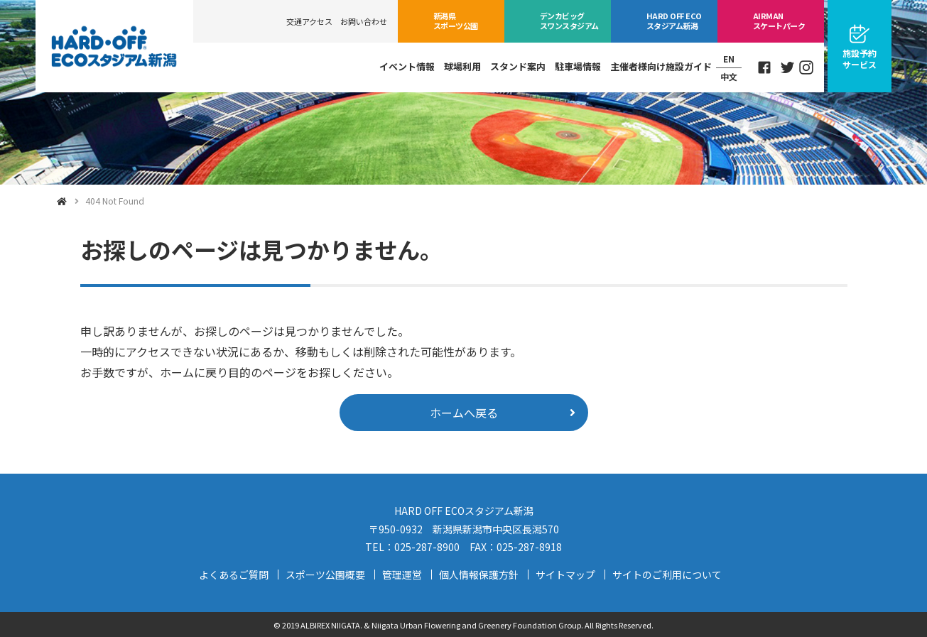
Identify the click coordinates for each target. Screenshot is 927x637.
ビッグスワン (569, 20)
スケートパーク (779, 20)
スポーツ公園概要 (325, 574)
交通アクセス (309, 21)
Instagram (806, 67)
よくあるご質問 (234, 574)
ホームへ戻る (464, 412)
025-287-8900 (427, 547)
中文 (728, 76)
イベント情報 (407, 66)
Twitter (788, 67)
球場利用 (462, 66)
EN (728, 59)
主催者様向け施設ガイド (661, 66)
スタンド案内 (518, 66)
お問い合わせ (363, 21)
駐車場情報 (578, 66)
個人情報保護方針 (479, 574)
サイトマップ (565, 574)
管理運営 (402, 574)
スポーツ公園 (455, 20)
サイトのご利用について (667, 574)
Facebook (764, 67)
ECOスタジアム (673, 20)
